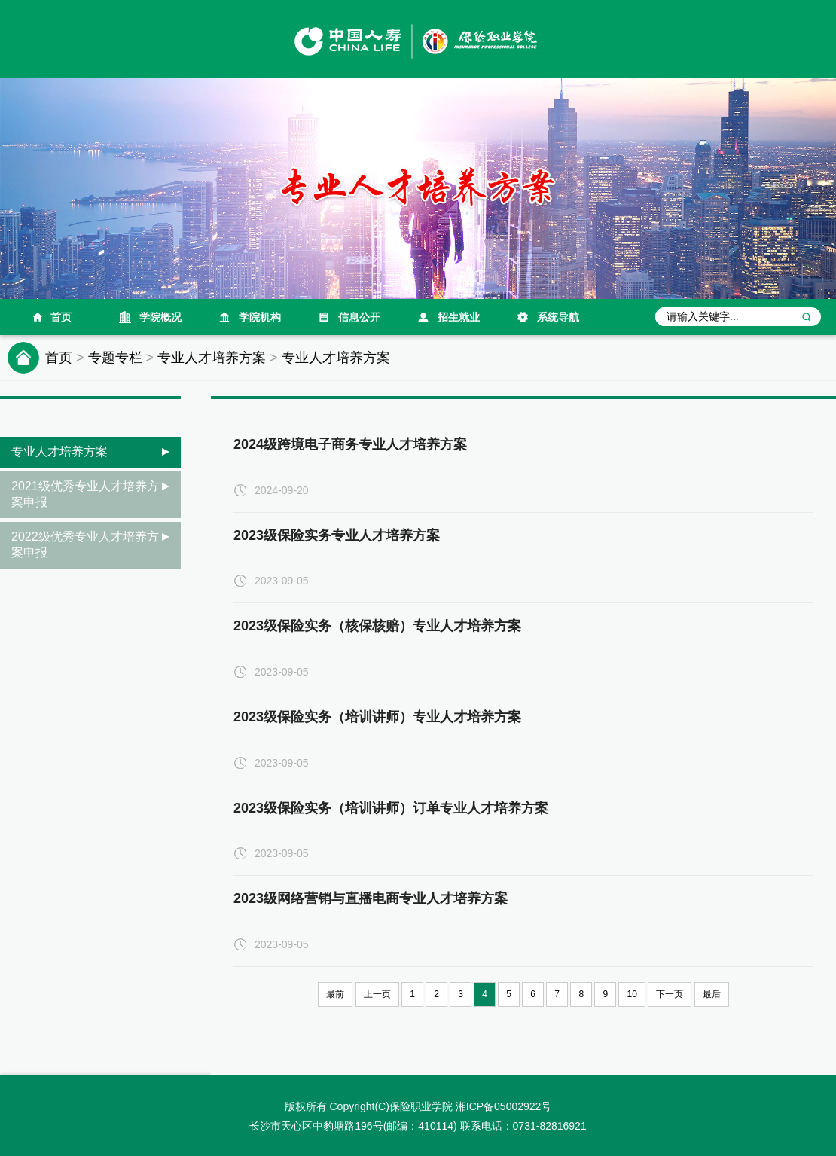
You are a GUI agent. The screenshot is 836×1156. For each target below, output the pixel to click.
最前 (335, 994)
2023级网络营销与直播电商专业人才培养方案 (370, 898)
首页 (61, 317)
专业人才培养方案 (211, 357)
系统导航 (558, 317)
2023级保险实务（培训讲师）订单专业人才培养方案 (390, 808)
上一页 (377, 994)
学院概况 (160, 317)
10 (631, 994)
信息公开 (359, 317)
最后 (712, 994)
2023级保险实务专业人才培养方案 (336, 535)
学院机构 (260, 317)
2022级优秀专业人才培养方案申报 (85, 544)
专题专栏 (115, 357)
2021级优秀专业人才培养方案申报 (85, 494)
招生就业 (459, 317)
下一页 (669, 994)
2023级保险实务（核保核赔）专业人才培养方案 (377, 625)
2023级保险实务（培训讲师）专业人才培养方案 (377, 716)
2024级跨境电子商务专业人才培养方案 (350, 444)
